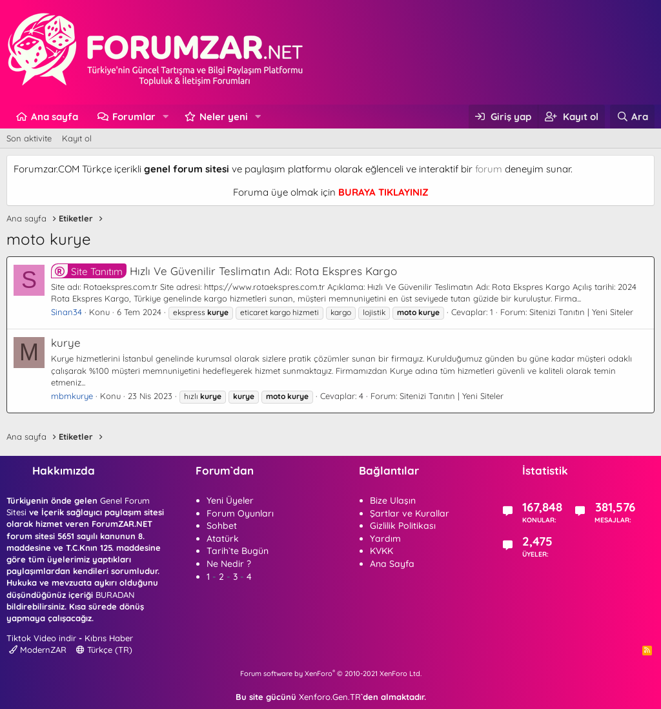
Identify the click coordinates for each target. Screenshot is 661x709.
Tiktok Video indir (41, 638)
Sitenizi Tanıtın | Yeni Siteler (581, 312)
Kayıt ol (77, 138)
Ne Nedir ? (229, 564)
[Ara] (632, 116)
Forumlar (134, 116)
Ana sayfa (54, 116)
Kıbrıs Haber (109, 638)
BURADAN (115, 595)
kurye (66, 342)
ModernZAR (37, 649)
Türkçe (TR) (104, 649)
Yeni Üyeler (230, 500)
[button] (166, 116)
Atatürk (223, 538)
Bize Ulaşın (393, 500)
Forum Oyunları (240, 513)
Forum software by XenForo (331, 673)
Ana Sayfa (392, 564)
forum (488, 169)
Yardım (385, 538)
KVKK (381, 551)
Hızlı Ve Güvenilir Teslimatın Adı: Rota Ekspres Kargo (224, 271)
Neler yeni (223, 116)
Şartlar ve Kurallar (409, 513)
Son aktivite (29, 138)
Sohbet (222, 525)
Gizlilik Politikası (403, 525)
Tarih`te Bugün (238, 551)
